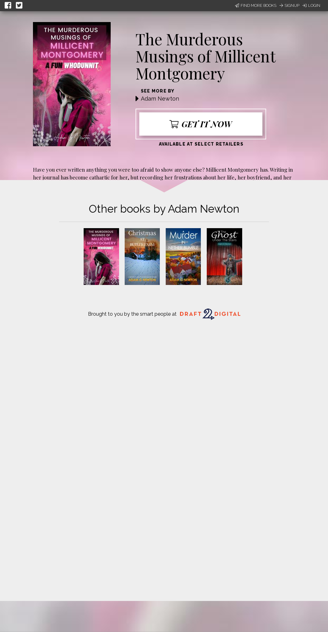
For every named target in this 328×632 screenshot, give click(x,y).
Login (311, 5)
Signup (289, 5)
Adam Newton (160, 98)
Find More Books (255, 5)
